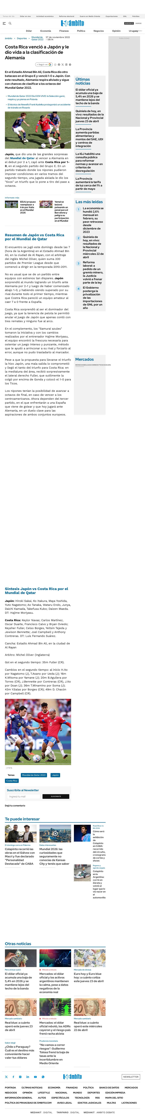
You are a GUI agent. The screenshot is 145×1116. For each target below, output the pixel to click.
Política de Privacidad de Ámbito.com (28, 1102)
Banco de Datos (109, 1087)
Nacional (61, 1092)
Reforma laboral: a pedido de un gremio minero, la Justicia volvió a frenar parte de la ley (93, 272)
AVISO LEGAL (64, 1102)
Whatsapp (43, 1077)
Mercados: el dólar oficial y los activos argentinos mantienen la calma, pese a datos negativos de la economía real (54, 983)
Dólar (29, 30)
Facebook (13, 1077)
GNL (125, 16)
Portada (10, 1087)
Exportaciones (112, 16)
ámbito (8, 38)
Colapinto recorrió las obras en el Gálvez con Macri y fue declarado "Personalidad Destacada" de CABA (20, 856)
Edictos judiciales (89, 1102)
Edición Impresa (115, 1092)
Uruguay (133, 30)
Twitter (6, 1077)
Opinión (116, 30)
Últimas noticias (32, 1087)
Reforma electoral (66, 16)
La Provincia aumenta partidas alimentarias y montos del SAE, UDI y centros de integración (89, 137)
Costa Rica (11, 780)
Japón (55, 775)
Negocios (99, 30)
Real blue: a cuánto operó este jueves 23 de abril (19, 1026)
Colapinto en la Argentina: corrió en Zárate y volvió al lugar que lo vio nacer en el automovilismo (101, 884)
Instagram (20, 1077)
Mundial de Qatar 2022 (37, 38)
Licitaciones (129, 1102)
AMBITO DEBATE (99, 1112)
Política (81, 30)
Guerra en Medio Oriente (90, 16)
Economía (45, 30)
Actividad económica (44, 16)
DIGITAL (41, 1112)
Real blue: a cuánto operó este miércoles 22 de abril (88, 1026)
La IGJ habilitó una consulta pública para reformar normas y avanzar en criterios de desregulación (89, 162)
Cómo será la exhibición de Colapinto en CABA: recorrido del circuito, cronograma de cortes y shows (99, 846)
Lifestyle (44, 1092)
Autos (42, 1097)
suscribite (129, 23)
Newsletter (138, 31)
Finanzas (64, 30)
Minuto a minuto (49, 969)
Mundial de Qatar (22, 158)
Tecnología (82, 1097)
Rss (97, 1097)
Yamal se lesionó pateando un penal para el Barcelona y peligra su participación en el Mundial (62, 211)
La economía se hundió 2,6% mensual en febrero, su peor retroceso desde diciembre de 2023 (93, 220)
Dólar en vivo (25, 16)
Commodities (97, 365)
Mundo (77, 1092)
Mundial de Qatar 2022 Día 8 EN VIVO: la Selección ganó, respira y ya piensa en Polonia (36, 98)
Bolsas (87, 365)
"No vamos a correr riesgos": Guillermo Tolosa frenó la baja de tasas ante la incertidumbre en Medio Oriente (54, 1054)
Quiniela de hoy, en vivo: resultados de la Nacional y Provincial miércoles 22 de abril (93, 247)
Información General (18, 1097)
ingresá (138, 23)
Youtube (35, 1077)
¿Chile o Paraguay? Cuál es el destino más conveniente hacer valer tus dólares (19, 1052)
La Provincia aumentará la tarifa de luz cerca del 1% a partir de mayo (89, 184)
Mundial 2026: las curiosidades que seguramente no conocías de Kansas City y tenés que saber (54, 856)
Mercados (131, 1087)
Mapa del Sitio (114, 1097)
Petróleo (135, 16)
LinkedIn (27, 1077)
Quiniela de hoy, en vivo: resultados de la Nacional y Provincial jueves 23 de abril (90, 116)
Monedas (79, 365)
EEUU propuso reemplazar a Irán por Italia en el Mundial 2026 (28, 207)
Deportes (22, 38)
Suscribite (56, 796)
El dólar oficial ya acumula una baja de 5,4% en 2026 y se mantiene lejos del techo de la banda (89, 96)
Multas (111, 1102)
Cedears (107, 365)
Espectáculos (60, 1097)
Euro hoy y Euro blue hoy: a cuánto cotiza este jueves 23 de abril (89, 977)
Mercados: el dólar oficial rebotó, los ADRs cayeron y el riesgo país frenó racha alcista (55, 1028)
